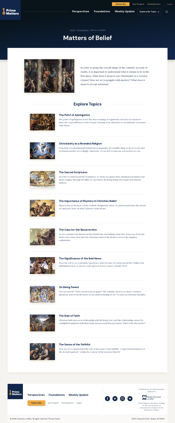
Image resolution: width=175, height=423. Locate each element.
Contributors (153, 4)
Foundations (102, 11)
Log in (169, 4)
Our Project (138, 4)
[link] (87, 125)
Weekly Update (125, 11)
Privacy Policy (54, 419)
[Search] (166, 12)
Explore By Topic (148, 11)
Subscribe (121, 4)
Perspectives (80, 11)
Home (72, 30)
